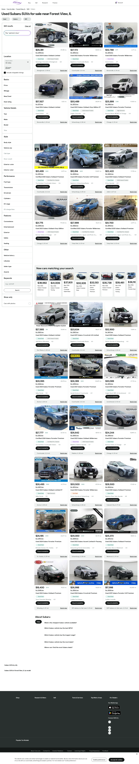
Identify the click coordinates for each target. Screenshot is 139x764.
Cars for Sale (11, 9)
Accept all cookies (116, 760)
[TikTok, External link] (109, 722)
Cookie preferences (99, 760)
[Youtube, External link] (109, 727)
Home (3, 9)
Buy (29, 3)
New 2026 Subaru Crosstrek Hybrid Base (67, 288)
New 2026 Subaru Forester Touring (55, 288)
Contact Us (46, 751)
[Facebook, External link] (109, 724)
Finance (55, 3)
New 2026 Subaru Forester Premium (92, 288)
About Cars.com (35, 751)
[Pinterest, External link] (109, 733)
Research (45, 3)
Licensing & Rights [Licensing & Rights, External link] (81, 751)
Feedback (105, 751)
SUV (28, 9)
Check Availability (42, 65)
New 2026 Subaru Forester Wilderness (42, 288)
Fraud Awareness (94, 751)
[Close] (137, 754)
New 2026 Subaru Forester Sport (132, 287)
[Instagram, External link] (109, 730)
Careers (69, 751)
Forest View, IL (20, 9)
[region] (69, 758)
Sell (36, 3)
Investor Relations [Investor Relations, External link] (58, 751)
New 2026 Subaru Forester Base (80, 288)
